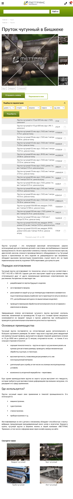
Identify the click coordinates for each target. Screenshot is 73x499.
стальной (21, 88)
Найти (55, 11)
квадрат (12, 88)
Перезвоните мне (36, 96)
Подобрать (11, 114)
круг (4, 88)
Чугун (12, 19)
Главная (4, 19)
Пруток (12, 22)
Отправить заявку (13, 95)
